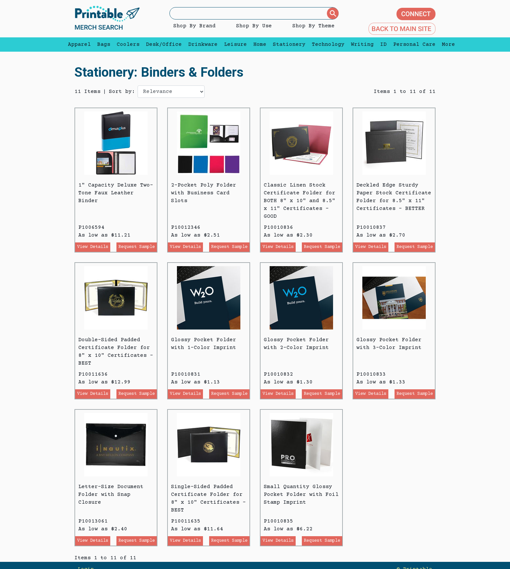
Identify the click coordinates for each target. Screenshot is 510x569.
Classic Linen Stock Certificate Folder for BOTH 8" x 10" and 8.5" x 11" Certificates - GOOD (299, 200)
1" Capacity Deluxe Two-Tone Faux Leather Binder (115, 193)
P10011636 (93, 374)
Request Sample (136, 247)
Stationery (289, 44)
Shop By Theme (313, 26)
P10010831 (185, 374)
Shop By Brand (194, 26)
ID (383, 44)
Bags (103, 44)
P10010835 (278, 521)
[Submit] (333, 13)
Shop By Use (254, 26)
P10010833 (371, 374)
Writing (362, 44)
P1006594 (91, 227)
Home (259, 44)
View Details (92, 247)
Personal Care (414, 44)
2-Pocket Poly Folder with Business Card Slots (203, 193)
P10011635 (185, 521)
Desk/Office (164, 44)
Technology (328, 44)
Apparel (79, 44)
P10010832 (278, 374)
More (447, 44)
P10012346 (185, 227)
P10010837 (371, 227)
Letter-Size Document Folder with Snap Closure (110, 494)
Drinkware (203, 44)
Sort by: (122, 92)
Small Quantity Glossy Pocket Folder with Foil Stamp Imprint (301, 494)
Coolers (128, 44)
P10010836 (278, 227)
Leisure (235, 44)
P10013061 (93, 521)
